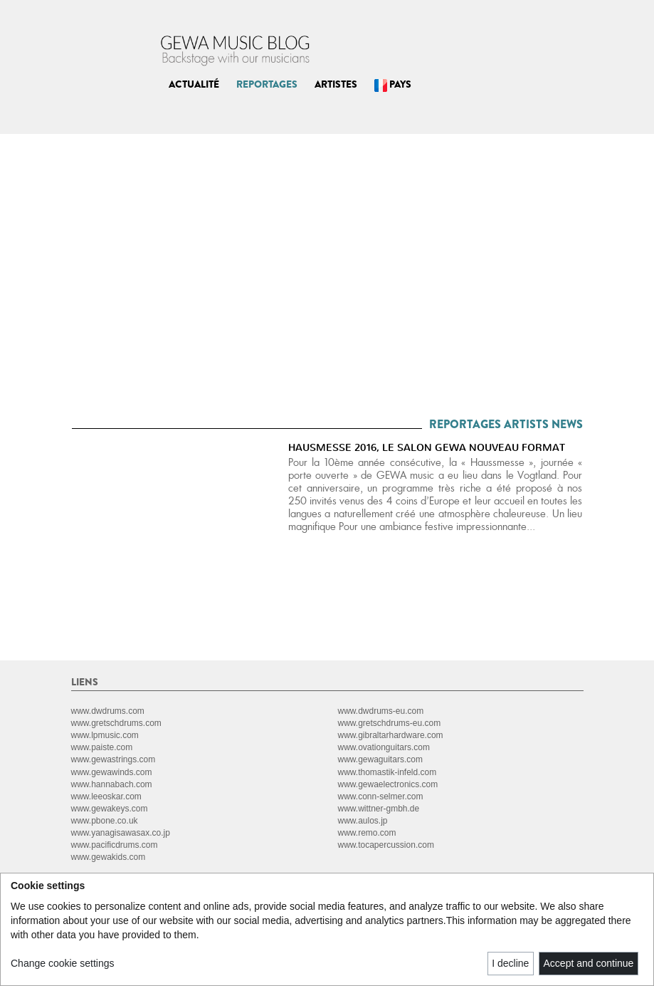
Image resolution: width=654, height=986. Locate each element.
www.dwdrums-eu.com (381, 711)
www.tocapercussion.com (386, 845)
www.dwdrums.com (107, 711)
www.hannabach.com (111, 784)
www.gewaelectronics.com (388, 784)
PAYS (392, 84)
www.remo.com (367, 833)
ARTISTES (336, 84)
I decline (510, 963)
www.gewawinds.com (111, 772)
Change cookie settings (63, 963)
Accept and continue (589, 963)
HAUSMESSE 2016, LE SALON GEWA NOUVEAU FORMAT (426, 448)
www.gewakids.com (108, 857)
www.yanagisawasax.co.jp (120, 833)
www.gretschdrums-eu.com (389, 723)
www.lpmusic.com (105, 735)
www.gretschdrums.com (116, 723)
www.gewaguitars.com (380, 759)
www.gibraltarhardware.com (390, 735)
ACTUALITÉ (194, 84)
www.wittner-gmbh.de (379, 809)
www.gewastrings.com (113, 759)
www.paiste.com (102, 747)
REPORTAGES (266, 84)
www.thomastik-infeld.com (387, 772)
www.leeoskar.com (106, 796)
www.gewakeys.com (109, 809)
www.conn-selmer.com (380, 796)
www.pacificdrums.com (114, 845)
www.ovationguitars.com (384, 747)
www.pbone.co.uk (104, 821)
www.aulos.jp (363, 821)
